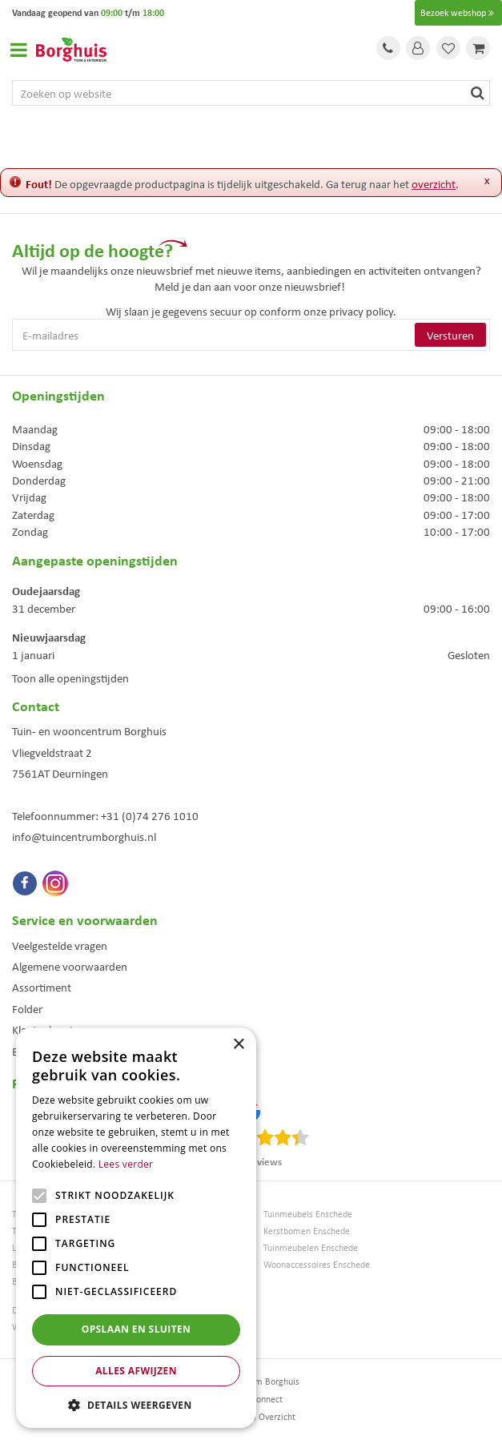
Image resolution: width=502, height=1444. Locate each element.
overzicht (434, 183)
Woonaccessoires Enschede (316, 1264)
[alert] (136, 1228)
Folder (27, 1008)
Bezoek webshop (458, 13)
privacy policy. (362, 311)
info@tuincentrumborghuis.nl (84, 836)
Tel (388, 48)
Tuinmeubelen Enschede (310, 1247)
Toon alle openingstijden (70, 678)
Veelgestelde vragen (59, 945)
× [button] (238, 1045)
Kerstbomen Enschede (306, 1231)
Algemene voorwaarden (69, 966)
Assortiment (41, 987)
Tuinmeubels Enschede (307, 1214)
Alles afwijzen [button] (136, 1371)
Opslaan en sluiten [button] (136, 1329)
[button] (136, 1404)
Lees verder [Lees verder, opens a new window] (126, 1164)
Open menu (18, 50)
